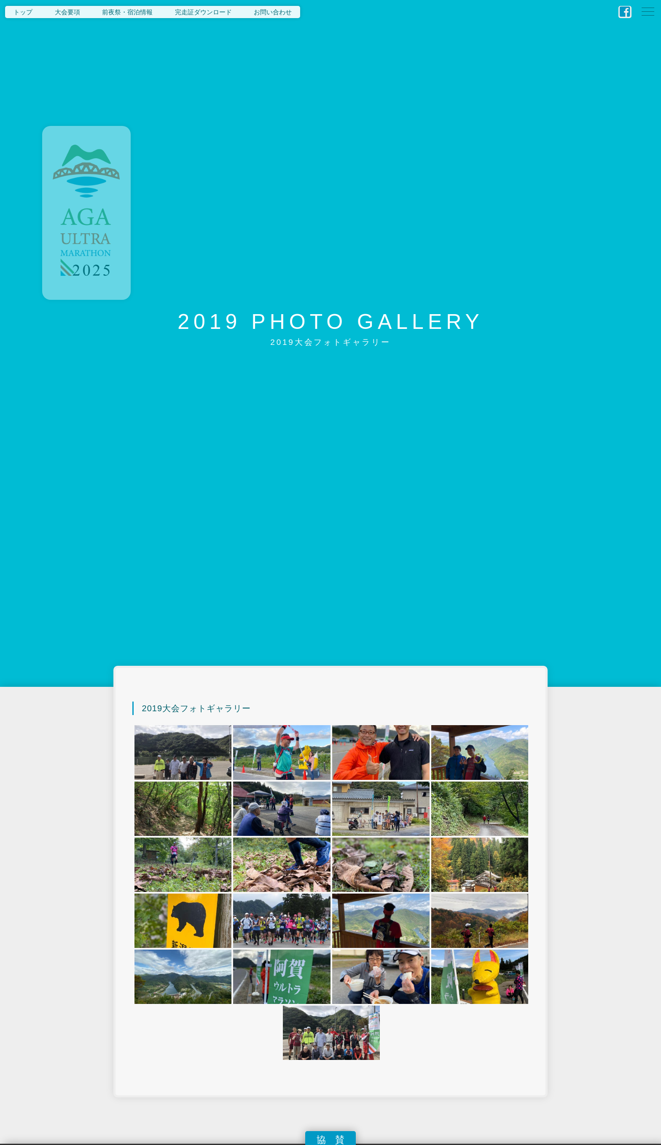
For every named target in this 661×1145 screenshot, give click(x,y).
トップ (22, 12)
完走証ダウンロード (203, 12)
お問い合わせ (273, 12)
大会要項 (67, 12)
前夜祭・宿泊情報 (127, 12)
